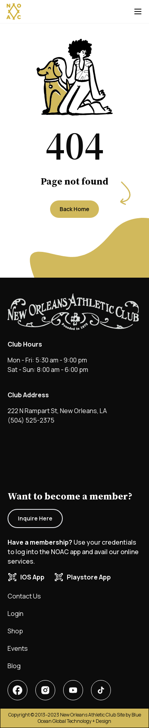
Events (18, 648)
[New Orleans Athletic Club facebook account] (17, 690)
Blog (14, 665)
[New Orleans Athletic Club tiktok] (101, 690)
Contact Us (24, 596)
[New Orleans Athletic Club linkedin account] (45, 690)
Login (15, 613)
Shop (15, 631)
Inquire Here (35, 518)
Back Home (74, 209)
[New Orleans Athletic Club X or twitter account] (73, 690)
